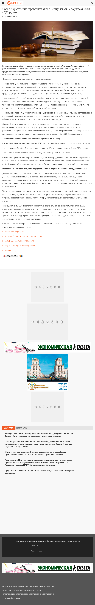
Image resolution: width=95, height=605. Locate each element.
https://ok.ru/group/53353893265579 (18, 241)
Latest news (21, 428)
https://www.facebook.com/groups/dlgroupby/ (22, 236)
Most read (8, 428)
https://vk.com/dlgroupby (13, 232)
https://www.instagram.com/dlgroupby (18, 246)
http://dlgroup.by (9, 250)
